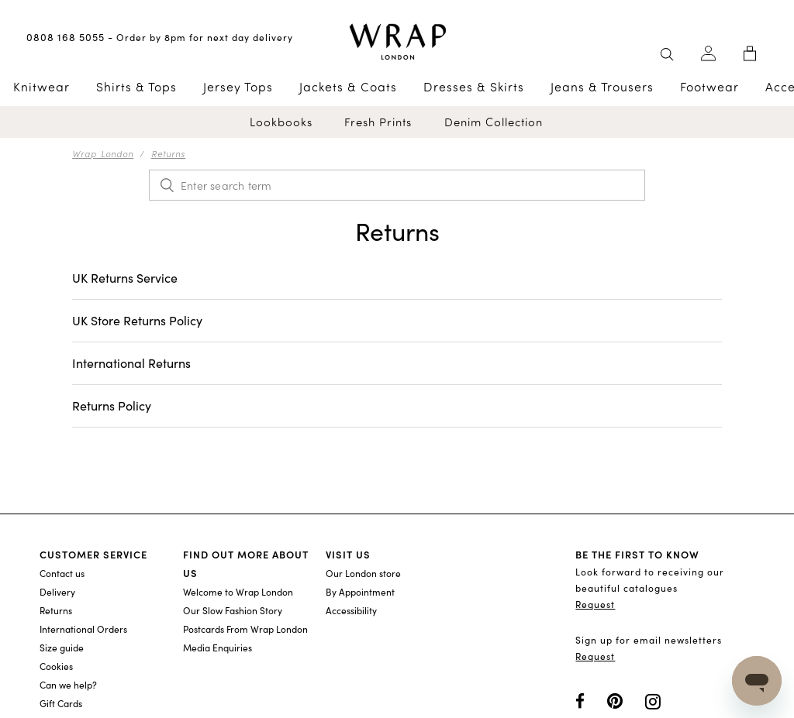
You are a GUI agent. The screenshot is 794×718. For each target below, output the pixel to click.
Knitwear (41, 86)
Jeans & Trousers (602, 86)
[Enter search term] (397, 185)
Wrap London (102, 153)
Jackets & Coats (348, 86)
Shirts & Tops (136, 86)
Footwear (709, 86)
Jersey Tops (238, 86)
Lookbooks (281, 122)
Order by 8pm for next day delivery (204, 37)
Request (595, 604)
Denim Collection (493, 122)
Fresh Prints (378, 122)
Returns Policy (111, 405)
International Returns (131, 363)
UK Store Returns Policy (137, 320)
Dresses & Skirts (473, 86)
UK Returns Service (125, 278)
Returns (168, 153)
